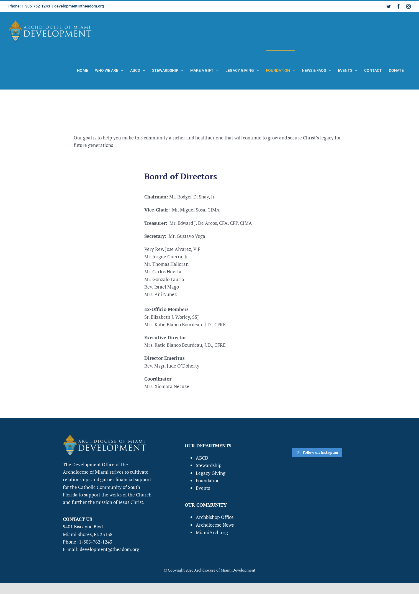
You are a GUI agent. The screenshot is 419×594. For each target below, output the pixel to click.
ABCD (202, 458)
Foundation (208, 480)
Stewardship (209, 465)
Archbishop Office (215, 517)
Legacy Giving (210, 473)
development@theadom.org (79, 6)
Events (203, 488)
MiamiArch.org (212, 532)
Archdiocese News (215, 525)
